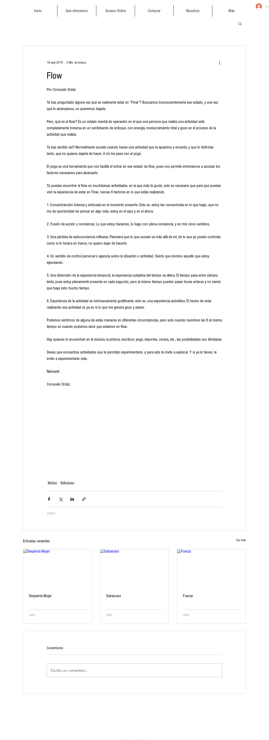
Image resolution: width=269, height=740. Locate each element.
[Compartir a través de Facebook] (49, 499)
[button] (76, 11)
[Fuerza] (211, 568)
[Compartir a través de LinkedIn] (72, 499)
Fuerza (188, 595)
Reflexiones (67, 483)
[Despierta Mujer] (57, 568)
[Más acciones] (219, 62)
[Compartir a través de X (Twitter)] (60, 499)
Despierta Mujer (40, 595)
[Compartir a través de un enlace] (84, 499)
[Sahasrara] (134, 568)
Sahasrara (113, 595)
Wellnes (52, 483)
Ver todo (241, 540)
